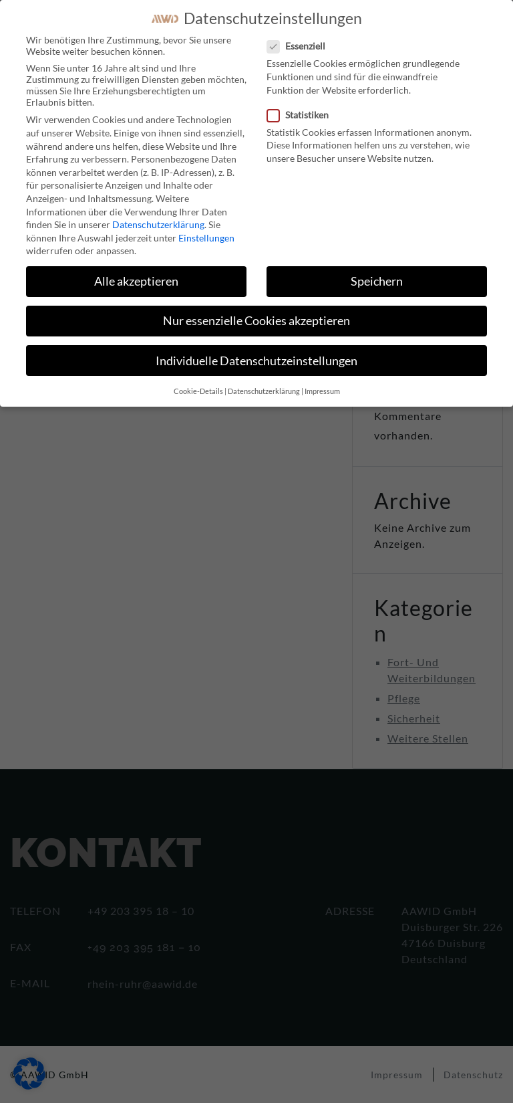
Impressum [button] (322, 391)
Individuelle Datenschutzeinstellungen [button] (256, 361)
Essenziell (300, 46)
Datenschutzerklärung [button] (264, 391)
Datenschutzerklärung (158, 224)
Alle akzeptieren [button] (136, 281)
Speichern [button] (377, 281)
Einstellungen (206, 237)
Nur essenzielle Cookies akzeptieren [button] (256, 321)
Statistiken (302, 114)
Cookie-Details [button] (198, 391)
